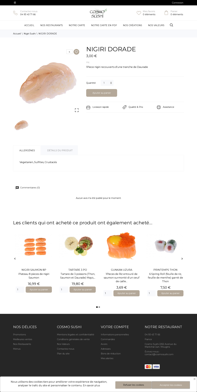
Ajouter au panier (101, 93)
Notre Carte (77, 25)
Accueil (29, 25)
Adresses (106, 348)
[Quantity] (20, 290)
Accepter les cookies (171, 385)
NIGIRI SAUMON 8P (34, 269)
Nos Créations (132, 25)
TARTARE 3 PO (77, 269)
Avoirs (104, 344)
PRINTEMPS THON (165, 269)
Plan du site (63, 353)
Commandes (108, 339)
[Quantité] (107, 83)
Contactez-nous (28, 11)
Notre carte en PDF (104, 25)
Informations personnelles (115, 334)
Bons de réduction (111, 353)
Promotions (19, 334)
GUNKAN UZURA (121, 269)
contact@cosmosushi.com (159, 354)
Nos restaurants (51, 25)
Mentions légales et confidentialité (75, 334)
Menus (16, 348)
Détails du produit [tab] (59, 150)
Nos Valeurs (156, 25)
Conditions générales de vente (73, 339)
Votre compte (115, 327)
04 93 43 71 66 (28, 14)
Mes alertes (107, 358)
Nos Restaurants (22, 344)
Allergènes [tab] (27, 150)
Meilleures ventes (22, 339)
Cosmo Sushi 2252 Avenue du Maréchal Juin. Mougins (160, 345)
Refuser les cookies (133, 385)
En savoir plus (91, 385)
